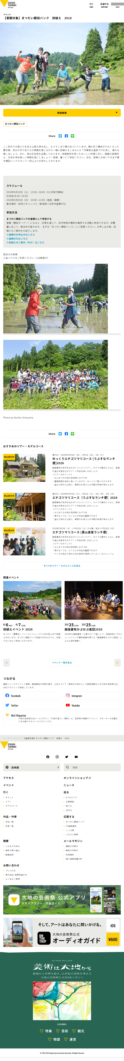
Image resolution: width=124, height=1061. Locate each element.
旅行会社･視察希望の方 (16, 874)
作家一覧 (9, 826)
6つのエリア (71, 797)
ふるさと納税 (72, 834)
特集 (48, 1031)
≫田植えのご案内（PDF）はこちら (25, 242)
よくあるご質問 (12, 878)
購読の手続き (72, 846)
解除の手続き (72, 850)
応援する (69, 816)
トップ (6, 738)
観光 (81, 1031)
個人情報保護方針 (74, 858)
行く (6, 792)
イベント (7, 14)
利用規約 (70, 854)
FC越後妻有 (71, 826)
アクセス (8, 778)
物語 (56, 1039)
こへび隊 (70, 830)
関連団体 (9, 854)
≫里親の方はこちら (17, 238)
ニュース (69, 785)
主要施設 (70, 801)
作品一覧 (9, 821)
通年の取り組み (12, 850)
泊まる (69, 810)
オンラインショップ (76, 778)
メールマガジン (73, 841)
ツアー (8, 801)
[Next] (117, 663)
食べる (69, 805)
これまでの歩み (12, 846)
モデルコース (11, 805)
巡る (66, 792)
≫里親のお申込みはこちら (20, 234)
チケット (9, 797)
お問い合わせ (11, 865)
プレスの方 (10, 870)
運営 (73, 1039)
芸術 (65, 1031)
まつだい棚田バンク (15, 123)
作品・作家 (10, 816)
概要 (6, 841)
